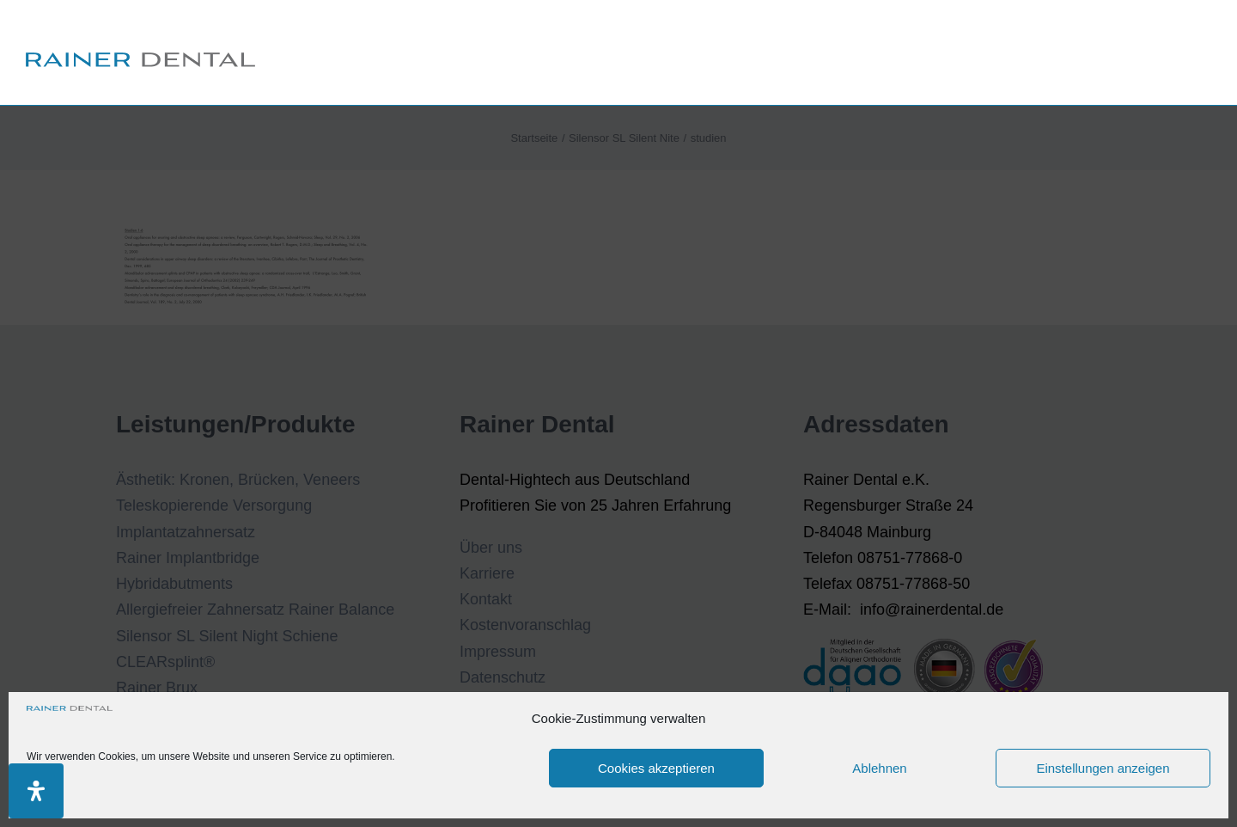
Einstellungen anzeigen (1102, 768)
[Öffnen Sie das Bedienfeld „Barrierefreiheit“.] (36, 790)
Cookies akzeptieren (656, 768)
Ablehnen (879, 768)
